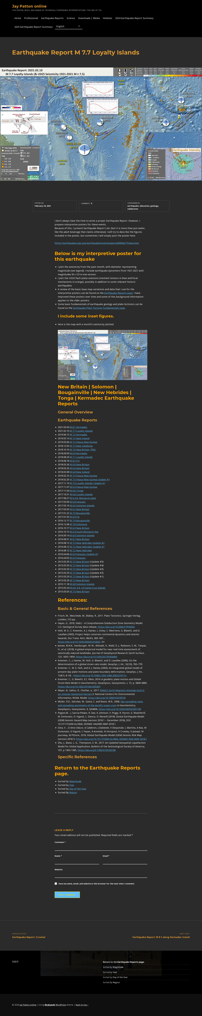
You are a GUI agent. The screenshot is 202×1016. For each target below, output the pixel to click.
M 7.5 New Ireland (80, 438)
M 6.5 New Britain (79, 509)
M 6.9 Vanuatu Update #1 (84, 554)
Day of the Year (77, 788)
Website (58, 869)
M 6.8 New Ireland (80, 471)
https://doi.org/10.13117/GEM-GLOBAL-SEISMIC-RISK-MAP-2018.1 (111, 739)
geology (154, 206)
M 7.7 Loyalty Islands (81, 430)
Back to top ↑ (82, 1004)
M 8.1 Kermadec (78, 427)
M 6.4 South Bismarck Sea (84, 531)
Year (71, 785)
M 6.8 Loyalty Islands (81, 494)
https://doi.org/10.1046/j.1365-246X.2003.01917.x (99, 675)
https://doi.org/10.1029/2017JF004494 (96, 656)
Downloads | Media (89, 18)
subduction (132, 208)
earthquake (133, 206)
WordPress (61, 1004)
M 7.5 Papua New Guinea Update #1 (90, 479)
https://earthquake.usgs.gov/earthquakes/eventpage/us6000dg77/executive (97, 243)
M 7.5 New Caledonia (81, 445)
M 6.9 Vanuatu (78, 557)
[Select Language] (69, 26)
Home (17, 18)
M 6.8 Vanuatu (78, 501)
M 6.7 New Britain (79, 539)
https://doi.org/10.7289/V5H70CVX (107, 697)
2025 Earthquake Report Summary (33, 26)
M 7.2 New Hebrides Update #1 (87, 546)
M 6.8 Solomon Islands (82, 584)
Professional (31, 18)
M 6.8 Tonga (76, 490)
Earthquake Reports (52, 18)
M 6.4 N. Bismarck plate (83, 498)
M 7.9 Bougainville (80, 513)
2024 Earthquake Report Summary (134, 18)
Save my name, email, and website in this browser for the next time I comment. (96, 883)
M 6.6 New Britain (79, 468)
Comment (60, 842)
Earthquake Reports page (118, 292)
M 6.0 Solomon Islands (82, 505)
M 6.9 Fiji (74, 516)
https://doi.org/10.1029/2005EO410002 (79, 641)
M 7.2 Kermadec (78, 434)
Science (71, 18)
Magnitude (75, 781)
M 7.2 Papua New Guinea (83, 442)
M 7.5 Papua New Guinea (83, 475)
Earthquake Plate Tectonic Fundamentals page (99, 307)
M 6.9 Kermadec (78, 453)
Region (73, 792)
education (144, 206)
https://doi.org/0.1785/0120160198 (97, 750)
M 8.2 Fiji (74, 460)
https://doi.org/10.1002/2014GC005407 (79, 686)
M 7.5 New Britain (79, 561)
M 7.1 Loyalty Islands (81, 457)
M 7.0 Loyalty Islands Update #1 (87, 483)
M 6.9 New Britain (79, 464)
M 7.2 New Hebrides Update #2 (87, 542)
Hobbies (107, 18)
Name (58, 856)
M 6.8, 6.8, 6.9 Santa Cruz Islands (87, 587)
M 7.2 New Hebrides (81, 550)
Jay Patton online (29, 6)
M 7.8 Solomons (78, 524)
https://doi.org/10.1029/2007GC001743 (120, 709)
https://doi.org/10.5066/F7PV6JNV (116, 626)
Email (106, 856)
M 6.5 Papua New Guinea (83, 486)
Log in (15, 961)
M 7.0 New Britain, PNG (83, 449)
